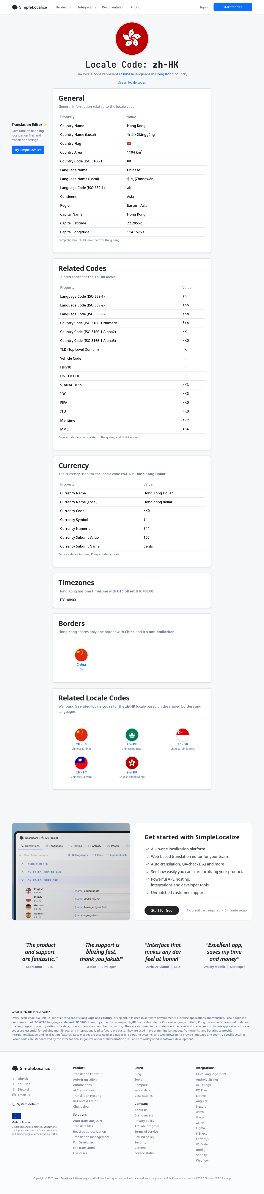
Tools (138, 1079)
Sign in (204, 7)
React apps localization (89, 1131)
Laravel (201, 1096)
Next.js (201, 1106)
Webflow (202, 1160)
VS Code (202, 1144)
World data (143, 1090)
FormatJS (202, 1139)
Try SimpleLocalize (27, 150)
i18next (201, 1133)
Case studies (144, 1096)
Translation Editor (86, 1074)
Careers (140, 1148)
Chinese (127, 74)
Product (64, 7)
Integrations (87, 7)
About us (141, 1110)
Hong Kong (164, 74)
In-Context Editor (85, 1101)
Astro (200, 1112)
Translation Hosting (87, 1096)
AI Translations (83, 1090)
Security (140, 1142)
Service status (144, 1153)
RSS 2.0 (200, 1178)
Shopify (201, 1155)
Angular (201, 1101)
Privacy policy (144, 1121)
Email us (21, 1095)
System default (25, 1104)
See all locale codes (132, 82)
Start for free (232, 7)
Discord (20, 1089)
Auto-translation (85, 1079)
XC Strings (203, 1085)
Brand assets (144, 1115)
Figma (200, 1128)
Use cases (80, 1153)
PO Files (201, 1090)
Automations (82, 1085)
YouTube (21, 1084)
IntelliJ (200, 1150)
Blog (138, 1074)
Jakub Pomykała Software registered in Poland (80, 1178)
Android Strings (207, 1079)
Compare (141, 1085)
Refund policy (144, 1137)
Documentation (113, 7)
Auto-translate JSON (87, 1121)
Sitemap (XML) (213, 1178)
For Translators (84, 1148)
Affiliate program (147, 1126)
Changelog (81, 1106)
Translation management (91, 1137)
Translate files (83, 1126)
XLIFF (200, 1123)
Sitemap (226, 1178)
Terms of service (146, 1131)
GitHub (20, 1079)
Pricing (135, 7)
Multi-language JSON (211, 1074)
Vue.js (200, 1117)
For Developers (84, 1142)
